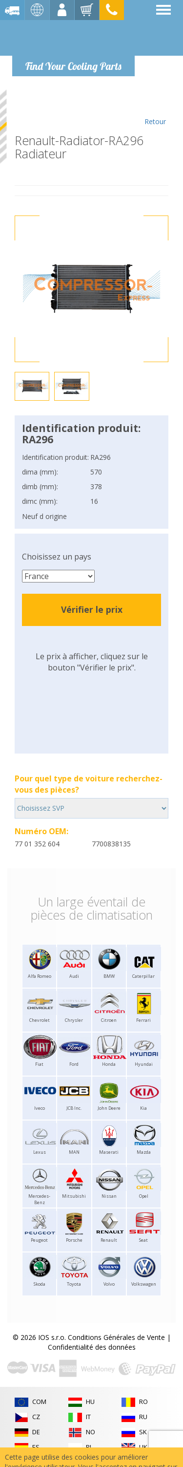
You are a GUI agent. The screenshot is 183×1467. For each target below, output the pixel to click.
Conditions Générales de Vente (116, 1337)
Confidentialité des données (92, 1347)
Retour (155, 108)
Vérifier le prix (91, 609)
